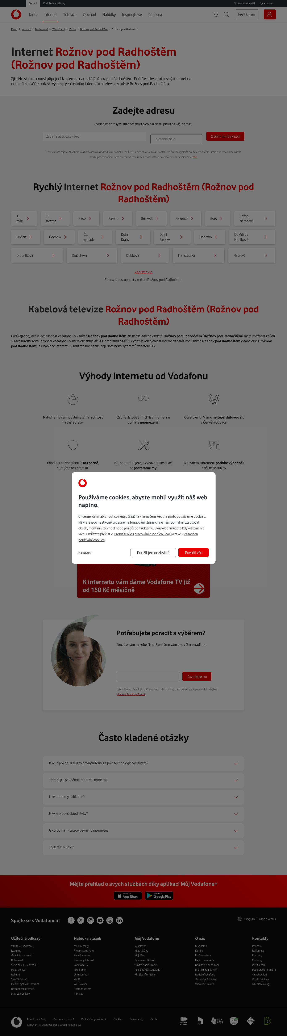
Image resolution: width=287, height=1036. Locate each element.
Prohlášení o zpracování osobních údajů (143, 534)
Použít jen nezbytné (153, 552)
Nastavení (84, 553)
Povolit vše (193, 552)
